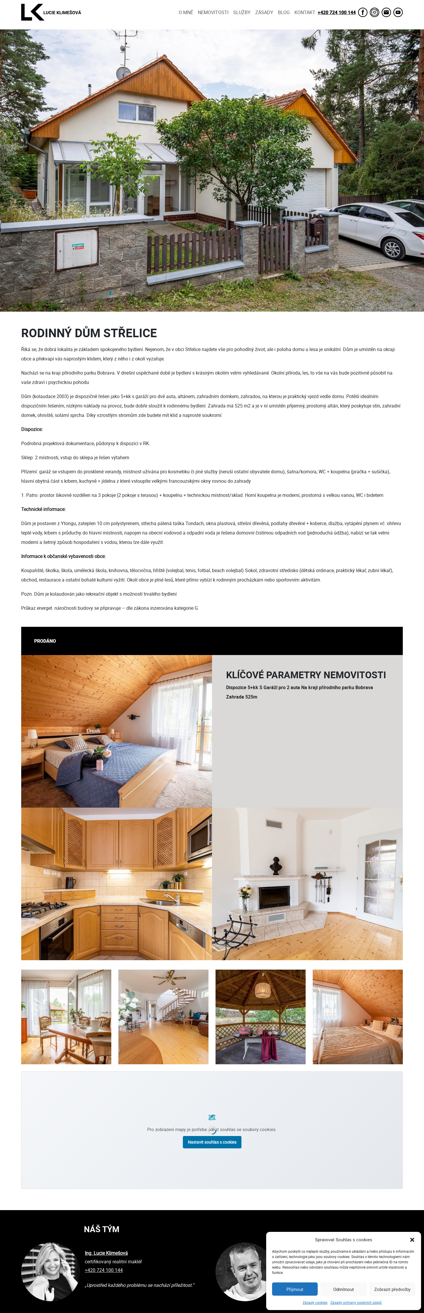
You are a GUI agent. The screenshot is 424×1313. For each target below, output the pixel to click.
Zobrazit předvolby (392, 1289)
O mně (186, 12)
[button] (412, 1239)
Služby (242, 12)
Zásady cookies (315, 1302)
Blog (284, 12)
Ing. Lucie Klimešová (106, 1253)
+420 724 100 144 (337, 12)
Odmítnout (343, 1289)
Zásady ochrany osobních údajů (356, 1302)
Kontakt (304, 12)
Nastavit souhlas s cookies (212, 1142)
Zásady (264, 12)
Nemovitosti (213, 12)
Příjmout (294, 1289)
